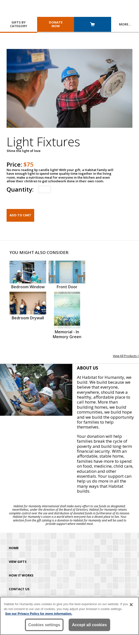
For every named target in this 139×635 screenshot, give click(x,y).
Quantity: (20, 189)
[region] (69, 616)
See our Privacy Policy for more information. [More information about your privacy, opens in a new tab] (38, 613)
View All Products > (126, 356)
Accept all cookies (89, 625)
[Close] (131, 604)
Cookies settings (44, 625)
